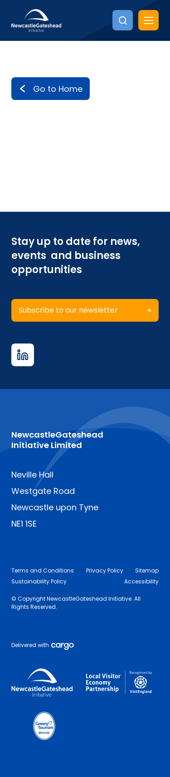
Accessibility (141, 581)
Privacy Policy (104, 570)
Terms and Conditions (42, 570)
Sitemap (147, 570)
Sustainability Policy (39, 581)
